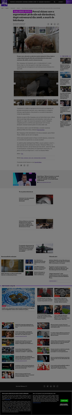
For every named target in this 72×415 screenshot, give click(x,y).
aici (9, 407)
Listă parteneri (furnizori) (37, 402)
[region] (36, 403)
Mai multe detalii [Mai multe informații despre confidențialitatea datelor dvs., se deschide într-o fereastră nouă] (7, 399)
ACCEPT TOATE (64, 400)
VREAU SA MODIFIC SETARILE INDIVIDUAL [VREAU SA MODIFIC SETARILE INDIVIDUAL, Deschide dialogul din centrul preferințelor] (64, 405)
